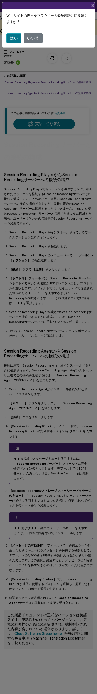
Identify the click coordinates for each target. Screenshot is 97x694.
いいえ (33, 38)
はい (14, 38)
